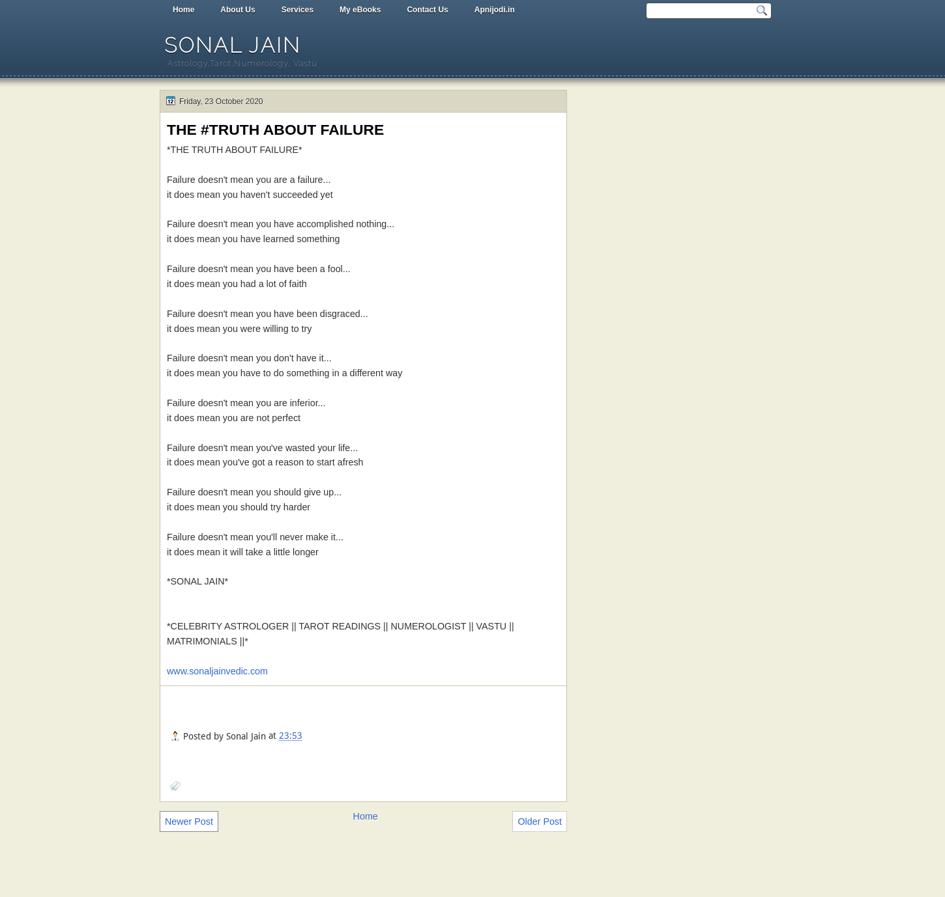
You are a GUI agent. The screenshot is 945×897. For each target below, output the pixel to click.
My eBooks (360, 9)
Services (297, 9)
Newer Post (189, 821)
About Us (237, 9)
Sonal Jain (232, 45)
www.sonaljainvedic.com (217, 671)
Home (183, 9)
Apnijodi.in (494, 9)
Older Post (539, 821)
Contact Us (427, 9)
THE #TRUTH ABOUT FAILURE (275, 129)
